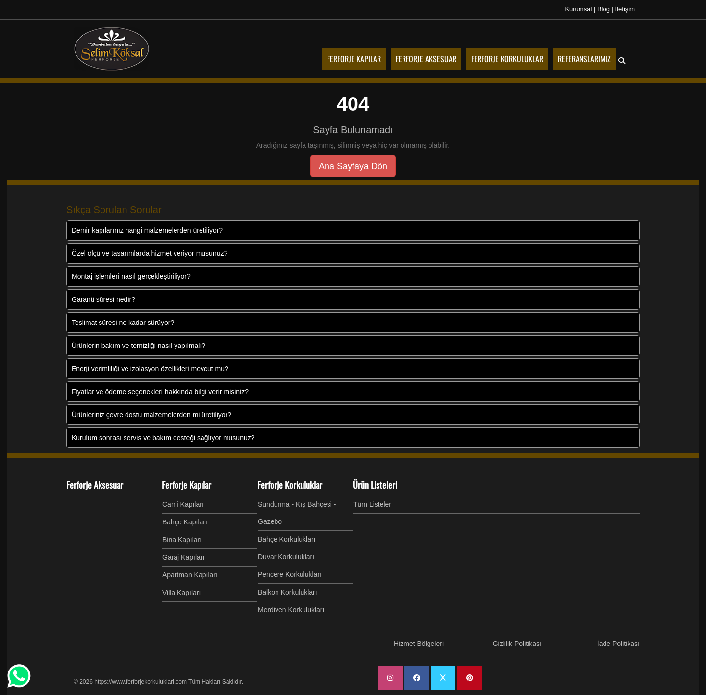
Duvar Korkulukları (286, 557)
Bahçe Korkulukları (287, 539)
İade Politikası (618, 643)
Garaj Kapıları (183, 557)
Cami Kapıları (183, 504)
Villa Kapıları (181, 592)
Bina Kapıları (182, 540)
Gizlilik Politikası (517, 643)
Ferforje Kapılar (186, 484)
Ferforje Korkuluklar (289, 484)
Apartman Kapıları (190, 575)
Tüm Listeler (372, 504)
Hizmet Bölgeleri (419, 643)
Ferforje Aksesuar (94, 484)
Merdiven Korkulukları (291, 610)
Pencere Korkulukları (290, 574)
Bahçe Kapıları (184, 522)
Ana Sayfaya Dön (353, 166)
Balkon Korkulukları (287, 592)
